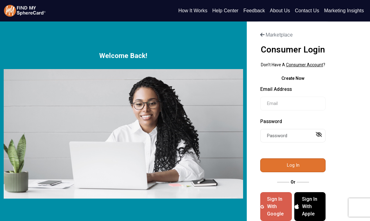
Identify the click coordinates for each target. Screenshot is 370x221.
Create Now (292, 78)
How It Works (193, 10)
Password (271, 121)
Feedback (254, 10)
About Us (280, 10)
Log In (293, 165)
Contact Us (307, 10)
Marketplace (276, 35)
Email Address (276, 89)
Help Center (225, 10)
